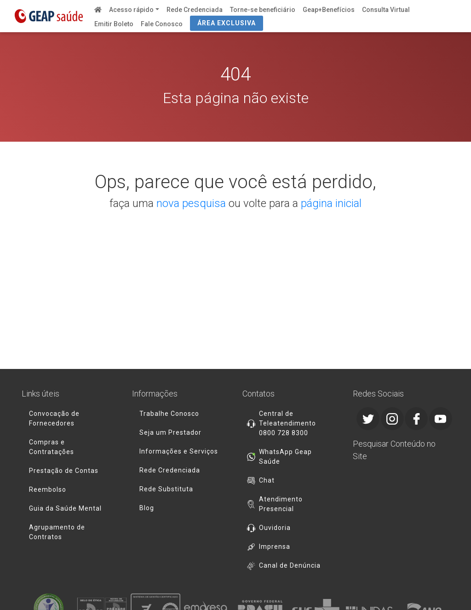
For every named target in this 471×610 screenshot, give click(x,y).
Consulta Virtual (386, 9)
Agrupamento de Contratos (57, 532)
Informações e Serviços (178, 451)
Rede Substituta (166, 489)
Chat (267, 480)
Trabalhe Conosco (169, 413)
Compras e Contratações (51, 446)
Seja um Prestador (170, 432)
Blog (146, 508)
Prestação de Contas (63, 470)
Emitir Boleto (113, 24)
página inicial (331, 203)
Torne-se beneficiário (262, 9)
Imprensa (274, 546)
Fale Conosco (162, 24)
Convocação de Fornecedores (54, 418)
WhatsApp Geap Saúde (285, 456)
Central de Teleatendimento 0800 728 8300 (287, 423)
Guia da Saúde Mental (65, 508)
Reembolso (47, 489)
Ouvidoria (275, 527)
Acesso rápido (131, 9)
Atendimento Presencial (281, 503)
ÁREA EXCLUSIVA (226, 23)
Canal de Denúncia (290, 565)
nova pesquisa (191, 203)
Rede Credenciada (195, 9)
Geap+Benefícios (329, 9)
